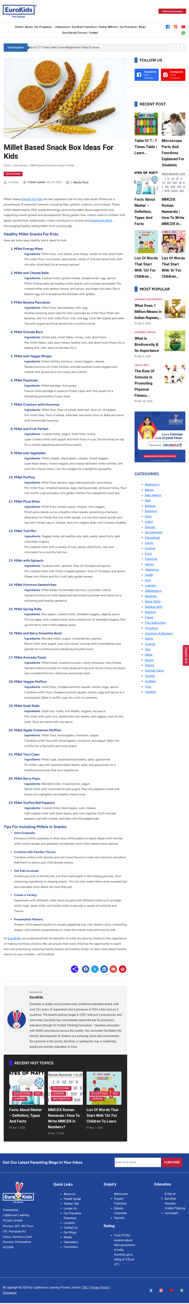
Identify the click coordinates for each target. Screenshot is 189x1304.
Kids (38, 1092)
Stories (149, 664)
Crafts (149, 521)
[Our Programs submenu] (53, 27)
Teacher (150, 675)
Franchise (151, 558)
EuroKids (13, 182)
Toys (148, 686)
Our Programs (42, 27)
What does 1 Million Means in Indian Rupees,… (148, 311)
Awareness (152, 484)
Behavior (150, 505)
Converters (71, 1244)
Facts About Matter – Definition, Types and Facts (26, 1115)
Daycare (150, 526)
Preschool (151, 627)
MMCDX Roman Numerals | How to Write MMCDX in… (173, 211)
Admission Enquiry (121, 1194)
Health (139, 364)
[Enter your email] (138, 1161)
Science (150, 332)
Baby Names (153, 494)
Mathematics (62, 1098)
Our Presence (72, 1211)
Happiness (152, 569)
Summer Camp (154, 670)
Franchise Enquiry (120, 1204)
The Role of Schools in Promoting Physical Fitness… (144, 382)
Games (149, 564)
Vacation (150, 691)
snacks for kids (32, 199)
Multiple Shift (153, 606)
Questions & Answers (159, 633)
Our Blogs (70, 1230)
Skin (147, 649)
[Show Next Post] (180, 47)
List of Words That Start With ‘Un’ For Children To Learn (102, 1115)
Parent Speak (72, 1196)
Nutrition (150, 611)
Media (68, 1235)
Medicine (151, 595)
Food (148, 553)
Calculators (71, 1240)
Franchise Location (70, 1218)
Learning (20, 1098)
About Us (69, 1192)
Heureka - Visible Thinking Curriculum (175, 1206)
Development (153, 532)
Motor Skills (153, 601)
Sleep (148, 654)
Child (148, 516)
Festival (150, 548)
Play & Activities (155, 622)
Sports (149, 659)
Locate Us (70, 1206)
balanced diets (101, 220)
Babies (149, 489)
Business (151, 510)
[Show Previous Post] (172, 47)
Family (149, 542)
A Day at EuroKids (170, 1194)
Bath (148, 500)
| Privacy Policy (99, 1285)
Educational (21, 165)
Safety (149, 638)
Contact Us (71, 1225)
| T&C (84, 1285)
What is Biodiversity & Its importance (147, 344)
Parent (149, 617)
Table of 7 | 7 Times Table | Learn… (146, 146)
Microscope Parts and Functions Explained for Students (173, 152)
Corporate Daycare (120, 1213)
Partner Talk (71, 1201)
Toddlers (150, 681)
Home (7, 165)
